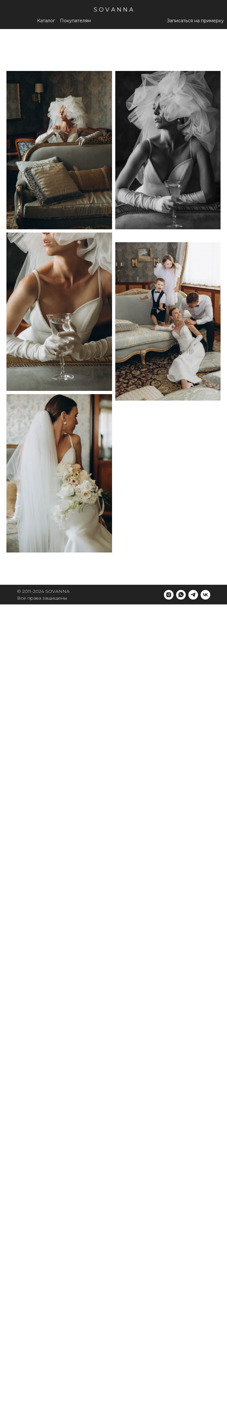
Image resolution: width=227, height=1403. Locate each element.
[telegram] (193, 595)
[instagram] (169, 595)
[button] (75, 21)
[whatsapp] (181, 595)
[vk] (205, 595)
